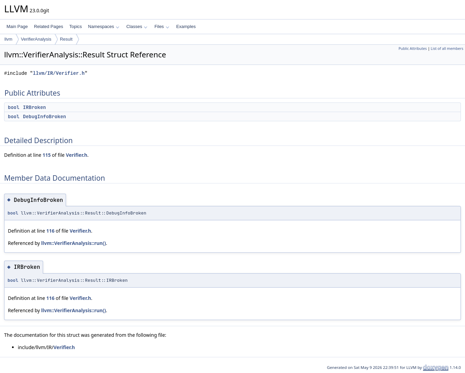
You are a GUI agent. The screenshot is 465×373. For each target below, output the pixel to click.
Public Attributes (413, 48)
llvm (8, 39)
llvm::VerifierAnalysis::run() (73, 243)
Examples (186, 26)
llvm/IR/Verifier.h (59, 73)
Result (66, 39)
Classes (136, 26)
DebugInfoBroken (44, 116)
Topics (75, 26)
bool (14, 107)
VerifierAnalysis (36, 39)
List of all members (447, 48)
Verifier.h (76, 155)
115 (46, 155)
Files (161, 26)
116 (50, 230)
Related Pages (48, 26)
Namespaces (103, 26)
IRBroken (34, 107)
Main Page (17, 26)
